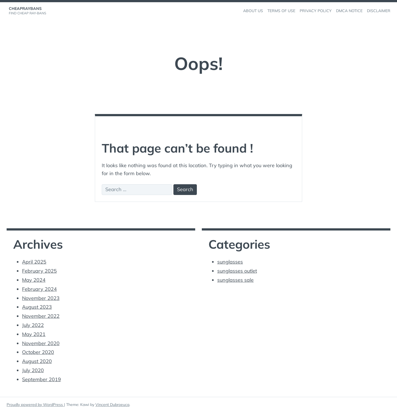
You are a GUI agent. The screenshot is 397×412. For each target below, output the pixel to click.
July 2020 (33, 370)
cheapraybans (25, 8)
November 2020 (41, 343)
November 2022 (41, 316)
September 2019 (41, 379)
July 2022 (33, 325)
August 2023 (37, 307)
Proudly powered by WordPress (35, 404)
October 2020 (38, 352)
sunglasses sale (235, 280)
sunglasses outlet (237, 271)
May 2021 (33, 334)
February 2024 (39, 289)
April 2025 (34, 262)
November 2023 (41, 298)
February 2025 (39, 271)
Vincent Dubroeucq (112, 404)
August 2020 (37, 361)
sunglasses (230, 262)
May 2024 (33, 280)
